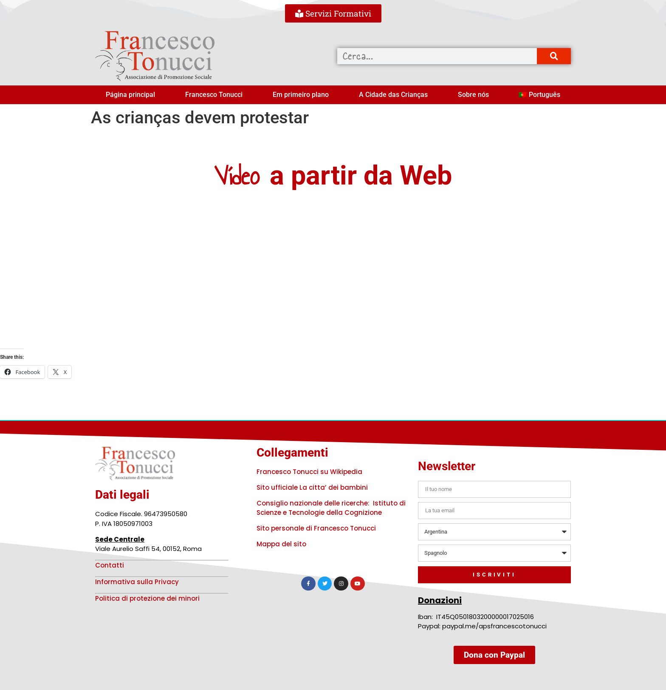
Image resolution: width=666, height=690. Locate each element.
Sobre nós (473, 95)
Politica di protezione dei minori (147, 598)
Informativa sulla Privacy (137, 581)
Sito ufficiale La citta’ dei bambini (312, 487)
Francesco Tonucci (214, 95)
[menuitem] (539, 94)
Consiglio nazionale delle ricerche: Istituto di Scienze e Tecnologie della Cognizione (331, 508)
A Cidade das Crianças (393, 95)
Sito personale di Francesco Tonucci (316, 528)
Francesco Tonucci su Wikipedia (309, 471)
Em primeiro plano (301, 95)
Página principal (130, 95)
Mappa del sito (281, 544)
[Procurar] (554, 56)
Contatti (109, 565)
